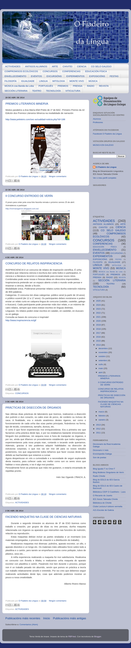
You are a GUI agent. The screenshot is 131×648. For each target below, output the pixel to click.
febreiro (102, 416)
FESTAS (114, 76)
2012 (98, 429)
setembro (103, 360)
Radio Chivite (99, 476)
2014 (98, 345)
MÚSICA (93, 81)
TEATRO (36, 90)
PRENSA (77, 86)
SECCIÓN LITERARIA (16, 90)
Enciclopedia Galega (102, 454)
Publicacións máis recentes (22, 618)
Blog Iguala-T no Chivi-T (104, 469)
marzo (102, 412)
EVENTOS (36, 76)
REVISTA (104, 86)
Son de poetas (99, 457)
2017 (98, 333)
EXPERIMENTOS (75, 76)
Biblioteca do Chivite (102, 503)
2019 (98, 325)
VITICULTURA (72, 90)
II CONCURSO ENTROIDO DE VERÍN (29, 195)
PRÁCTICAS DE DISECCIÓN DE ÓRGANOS (33, 407)
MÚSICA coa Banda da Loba (19, 86)
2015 (98, 341)
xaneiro (102, 420)
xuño (101, 364)
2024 (98, 305)
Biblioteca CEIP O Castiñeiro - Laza (109, 492)
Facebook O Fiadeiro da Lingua (107, 134)
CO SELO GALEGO (101, 66)
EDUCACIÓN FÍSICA (96, 71)
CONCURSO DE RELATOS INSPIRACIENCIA (33, 263)
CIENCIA (81, 66)
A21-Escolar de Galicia (103, 510)
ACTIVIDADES (12, 66)
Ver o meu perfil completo (104, 178)
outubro (102, 356)
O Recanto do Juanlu (102, 495)
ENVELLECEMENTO (15, 76)
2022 (98, 313)
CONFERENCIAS (71, 71)
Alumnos (97, 119)
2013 (98, 425)
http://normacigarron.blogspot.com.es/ (22, 208)
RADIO (90, 86)
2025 (98, 301)
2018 (98, 329)
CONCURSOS (50, 71)
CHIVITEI (67, 66)
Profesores (98, 122)
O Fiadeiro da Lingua (106, 167)
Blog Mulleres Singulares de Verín (108, 472)
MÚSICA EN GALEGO (103, 145)
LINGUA (43, 81)
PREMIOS (63, 86)
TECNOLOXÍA (53, 90)
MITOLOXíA (58, 81)
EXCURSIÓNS (54, 76)
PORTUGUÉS (46, 86)
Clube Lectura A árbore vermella (107, 506)
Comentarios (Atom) (28, 624)
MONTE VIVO (76, 81)
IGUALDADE (27, 81)
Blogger (97, 636)
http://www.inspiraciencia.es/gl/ (20, 320)
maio (101, 368)
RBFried (72, 636)
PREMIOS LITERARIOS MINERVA (26, 103)
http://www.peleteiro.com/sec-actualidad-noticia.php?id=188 (35, 119)
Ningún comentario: (58, 176)
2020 (98, 321)
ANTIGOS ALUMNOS (36, 66)
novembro (103, 352)
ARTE (55, 66)
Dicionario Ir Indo (100, 450)
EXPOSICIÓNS (97, 76)
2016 (98, 337)
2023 (98, 309)
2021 (98, 317)
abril (101, 372)
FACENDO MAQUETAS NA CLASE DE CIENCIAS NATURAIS (43, 516)
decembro (103, 348)
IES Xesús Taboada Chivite (105, 499)
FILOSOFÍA (10, 81)
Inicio (46, 618)
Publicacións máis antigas (69, 618)
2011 (98, 433)
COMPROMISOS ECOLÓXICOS (21, 71)
